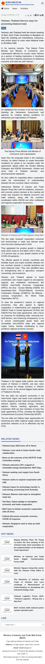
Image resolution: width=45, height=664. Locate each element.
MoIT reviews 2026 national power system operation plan (29, 609)
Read (3, 28)
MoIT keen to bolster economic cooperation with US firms (22, 510)
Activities (24, 8)
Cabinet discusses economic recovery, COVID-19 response (20, 517)
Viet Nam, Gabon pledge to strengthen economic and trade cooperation (19, 503)
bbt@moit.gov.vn (25, 648)
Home (5, 8)
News (14, 8)
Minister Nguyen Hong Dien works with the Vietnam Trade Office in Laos (29, 570)
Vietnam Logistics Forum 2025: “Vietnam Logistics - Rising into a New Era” (29, 598)
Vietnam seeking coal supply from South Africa (20, 473)
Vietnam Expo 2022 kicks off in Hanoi (19, 446)
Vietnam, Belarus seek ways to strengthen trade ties (21, 495)
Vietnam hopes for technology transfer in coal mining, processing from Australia (21, 488)
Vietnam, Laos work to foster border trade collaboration (21, 451)
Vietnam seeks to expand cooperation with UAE (21, 481)
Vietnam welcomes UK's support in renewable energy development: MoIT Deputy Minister (23, 466)
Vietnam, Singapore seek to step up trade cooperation (21, 525)
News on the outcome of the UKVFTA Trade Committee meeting (22, 459)
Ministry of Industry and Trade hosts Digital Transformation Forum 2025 (29, 559)
